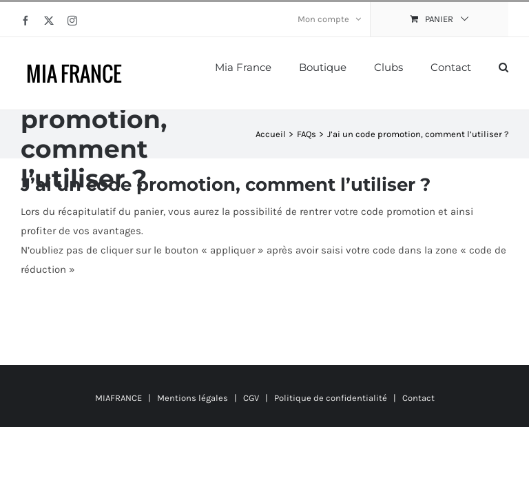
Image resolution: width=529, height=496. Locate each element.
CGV (251, 398)
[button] (503, 66)
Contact (418, 398)
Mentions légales (192, 398)
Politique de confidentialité (330, 398)
